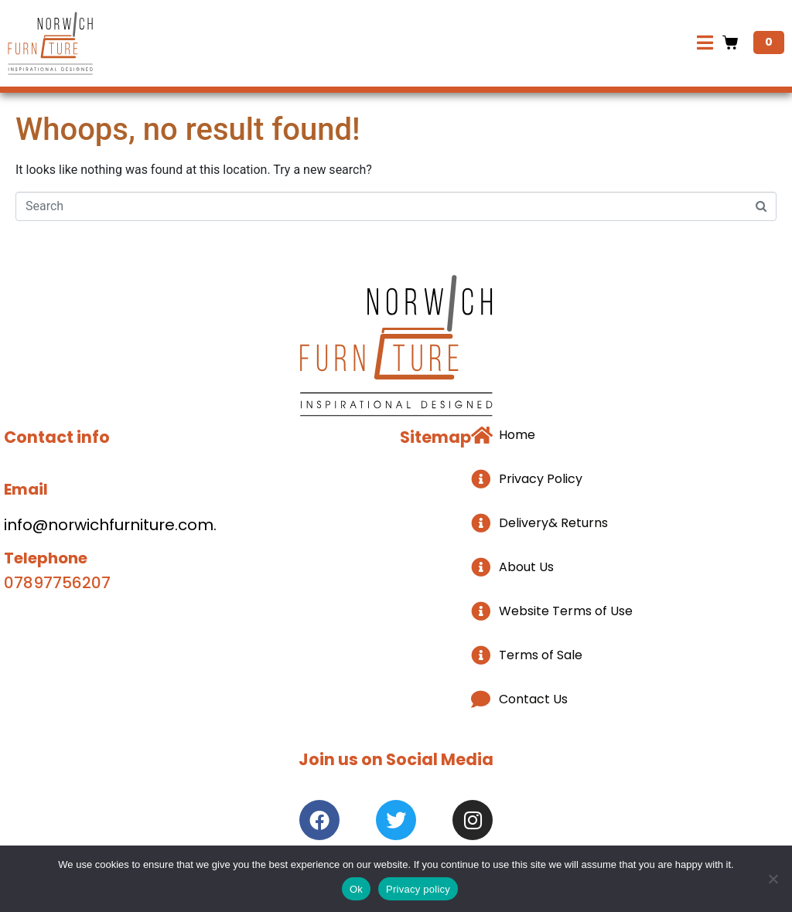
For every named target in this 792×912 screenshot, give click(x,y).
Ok (356, 889)
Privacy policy (418, 889)
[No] (772, 878)
